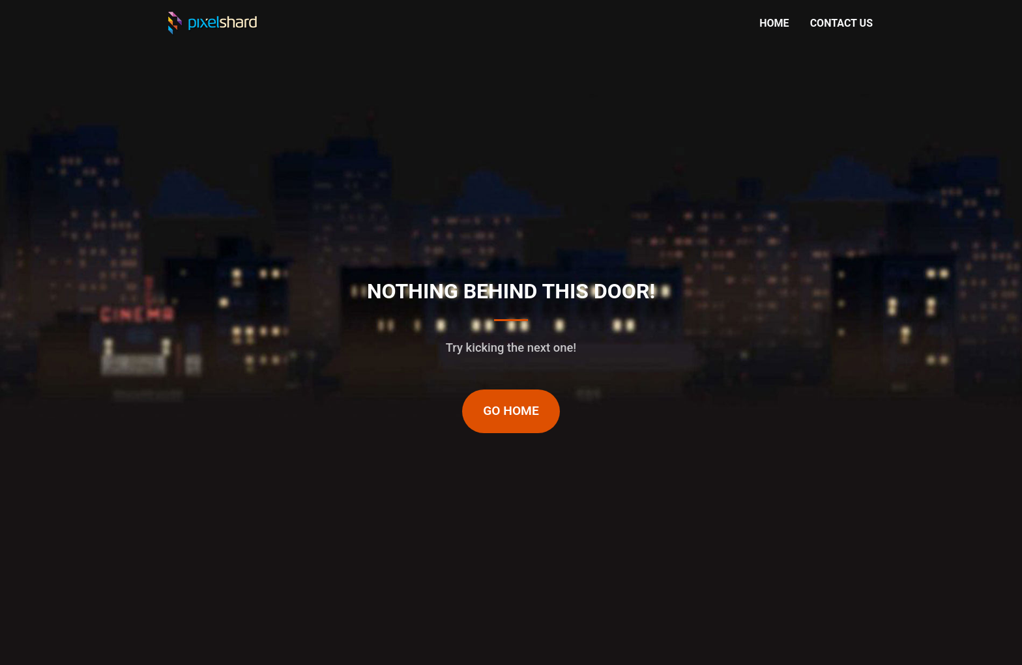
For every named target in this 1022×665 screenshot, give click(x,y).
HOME (774, 23)
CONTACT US (841, 23)
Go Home (511, 410)
